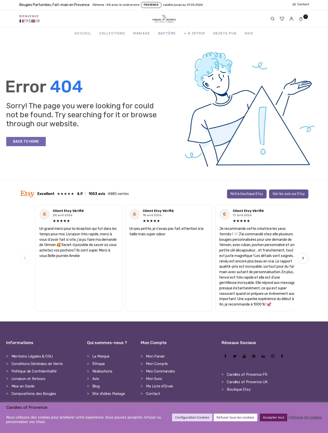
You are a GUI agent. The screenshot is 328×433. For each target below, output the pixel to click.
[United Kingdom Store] (35, 21)
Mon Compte (157, 364)
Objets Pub (225, 33)
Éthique (98, 364)
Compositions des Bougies (33, 393)
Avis (249, 33)
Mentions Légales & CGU (32, 356)
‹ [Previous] (25, 258)
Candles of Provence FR (247, 374)
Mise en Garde (23, 386)
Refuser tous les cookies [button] (235, 417)
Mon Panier (155, 356)
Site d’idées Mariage (108, 393)
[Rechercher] (272, 18)
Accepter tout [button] (273, 417)
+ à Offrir (194, 33)
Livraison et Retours (28, 378)
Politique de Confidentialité (34, 371)
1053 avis (97, 194)
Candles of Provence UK (247, 382)
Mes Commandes (160, 371)
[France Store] (24, 21)
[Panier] (302, 18)
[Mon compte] (291, 18)
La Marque (100, 356)
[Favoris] (282, 18)
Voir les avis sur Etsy (289, 194)
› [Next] (303, 258)
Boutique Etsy (238, 389)
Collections (112, 33)
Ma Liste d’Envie (159, 386)
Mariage (141, 33)
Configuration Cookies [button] (192, 417)
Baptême (167, 33)
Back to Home (26, 141)
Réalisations (102, 371)
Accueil (83, 33)
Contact (153, 393)
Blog (96, 386)
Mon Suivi (154, 378)
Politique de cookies (305, 417)
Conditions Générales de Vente (37, 364)
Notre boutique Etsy (247, 194)
